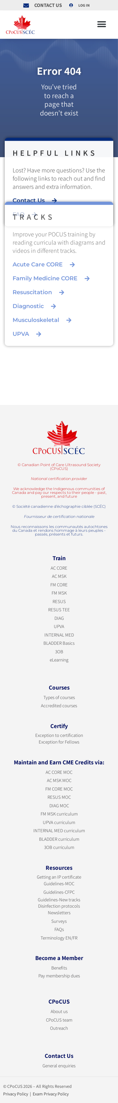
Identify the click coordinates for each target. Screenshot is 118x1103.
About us (59, 1011)
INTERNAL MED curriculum (59, 830)
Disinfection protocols (59, 906)
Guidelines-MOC (59, 884)
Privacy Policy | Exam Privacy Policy (36, 1094)
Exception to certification (59, 735)
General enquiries (59, 1066)
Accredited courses (59, 706)
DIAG (59, 618)
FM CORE (59, 585)
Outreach (59, 1028)
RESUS (59, 601)
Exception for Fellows (59, 742)
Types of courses (59, 697)
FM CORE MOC (59, 789)
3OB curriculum (59, 847)
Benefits (59, 968)
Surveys (59, 921)
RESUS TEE (59, 610)
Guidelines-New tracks (59, 900)
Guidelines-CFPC (59, 892)
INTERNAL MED (59, 635)
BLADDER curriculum (59, 839)
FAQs (59, 929)
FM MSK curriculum (59, 814)
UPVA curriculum (59, 822)
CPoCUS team (59, 1020)
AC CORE (59, 568)
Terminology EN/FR (59, 938)
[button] (101, 24)
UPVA (59, 626)
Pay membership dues (59, 976)
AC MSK (59, 576)
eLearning (59, 660)
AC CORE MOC (59, 772)
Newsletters (59, 913)
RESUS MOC (59, 797)
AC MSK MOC (59, 780)
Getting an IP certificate (59, 877)
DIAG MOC (59, 806)
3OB (59, 652)
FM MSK (59, 593)
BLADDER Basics (59, 643)
